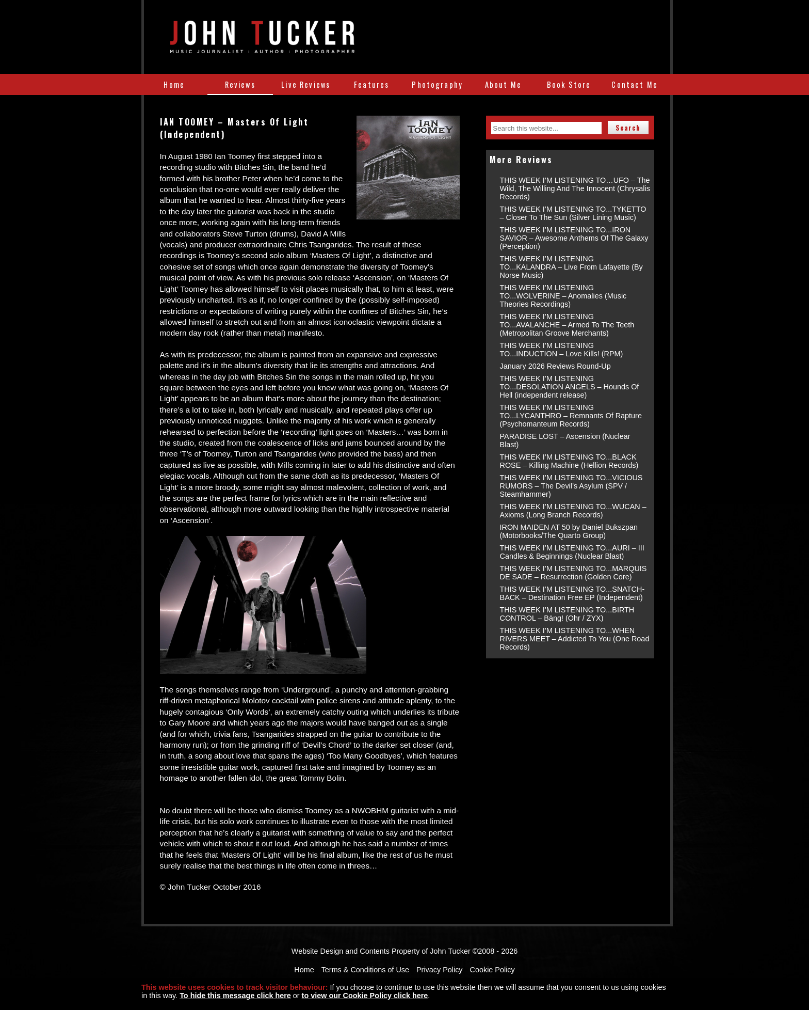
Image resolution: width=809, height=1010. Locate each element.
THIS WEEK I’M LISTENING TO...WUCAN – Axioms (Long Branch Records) (573, 510)
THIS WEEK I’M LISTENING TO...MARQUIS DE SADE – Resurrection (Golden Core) (573, 572)
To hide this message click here (235, 995)
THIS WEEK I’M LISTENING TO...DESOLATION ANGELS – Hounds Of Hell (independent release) (569, 386)
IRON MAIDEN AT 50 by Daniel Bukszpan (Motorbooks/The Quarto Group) (569, 531)
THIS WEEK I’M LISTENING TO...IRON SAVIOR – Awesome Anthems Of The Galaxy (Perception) (574, 238)
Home (174, 84)
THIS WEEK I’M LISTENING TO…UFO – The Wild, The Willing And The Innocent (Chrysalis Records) (575, 188)
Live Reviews (305, 84)
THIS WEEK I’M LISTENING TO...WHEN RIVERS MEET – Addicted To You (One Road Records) (575, 638)
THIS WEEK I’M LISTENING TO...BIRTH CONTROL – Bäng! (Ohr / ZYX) (567, 614)
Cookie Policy (492, 970)
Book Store (569, 84)
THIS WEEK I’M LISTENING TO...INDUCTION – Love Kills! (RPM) (561, 349)
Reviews (240, 84)
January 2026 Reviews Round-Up (555, 366)
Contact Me (634, 84)
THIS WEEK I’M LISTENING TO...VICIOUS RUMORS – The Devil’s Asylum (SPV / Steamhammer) (571, 486)
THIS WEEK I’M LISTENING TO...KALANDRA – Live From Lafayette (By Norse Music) (571, 267)
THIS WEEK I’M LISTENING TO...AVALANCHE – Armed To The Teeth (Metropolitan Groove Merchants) (567, 324)
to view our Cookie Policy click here (365, 995)
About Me (503, 84)
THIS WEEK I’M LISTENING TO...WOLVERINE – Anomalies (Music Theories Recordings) (563, 295)
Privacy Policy (439, 970)
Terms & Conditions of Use (365, 970)
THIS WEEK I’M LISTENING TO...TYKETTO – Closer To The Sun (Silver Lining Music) (573, 213)
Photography (437, 84)
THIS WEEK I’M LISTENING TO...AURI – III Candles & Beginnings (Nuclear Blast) (572, 552)
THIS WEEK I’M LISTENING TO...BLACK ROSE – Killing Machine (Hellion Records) (569, 461)
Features (371, 84)
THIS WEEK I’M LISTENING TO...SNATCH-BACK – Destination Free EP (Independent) (572, 593)
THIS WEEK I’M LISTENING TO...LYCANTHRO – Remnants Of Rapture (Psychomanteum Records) (571, 415)
